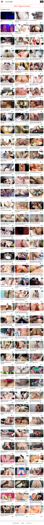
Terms (22, 523)
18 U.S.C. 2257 (28, 523)
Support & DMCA (16, 523)
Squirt (9, 2)
